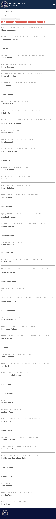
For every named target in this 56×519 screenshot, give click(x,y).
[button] (54, 4)
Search (3, 16)
